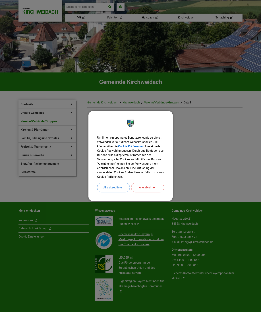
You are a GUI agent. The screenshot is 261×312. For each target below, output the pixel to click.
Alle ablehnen (147, 187)
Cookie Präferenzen (131, 146)
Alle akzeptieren (113, 187)
